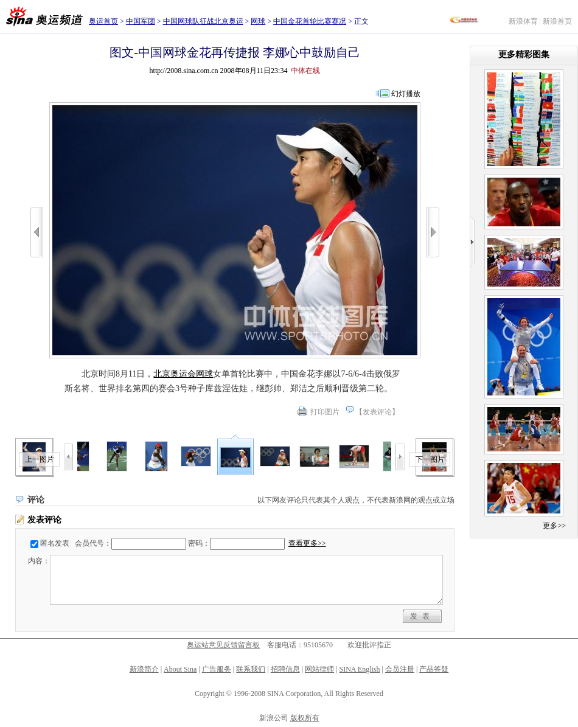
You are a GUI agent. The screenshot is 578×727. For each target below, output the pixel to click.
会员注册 (399, 669)
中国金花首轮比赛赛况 (309, 21)
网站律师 (319, 669)
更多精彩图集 (523, 54)
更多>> (554, 525)
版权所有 (304, 718)
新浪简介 (144, 669)
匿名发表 (54, 543)
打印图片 (324, 412)
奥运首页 (103, 21)
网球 (258, 21)
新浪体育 (523, 21)
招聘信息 (285, 669)
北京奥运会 (174, 373)
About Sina (180, 669)
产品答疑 (433, 669)
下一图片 (430, 459)
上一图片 (39, 459)
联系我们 (250, 669)
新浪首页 (557, 21)
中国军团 (140, 21)
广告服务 (216, 669)
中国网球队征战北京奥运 (203, 21)
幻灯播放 (405, 93)
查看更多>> (307, 543)
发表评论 (377, 412)
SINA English (359, 669)
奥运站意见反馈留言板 (223, 645)
